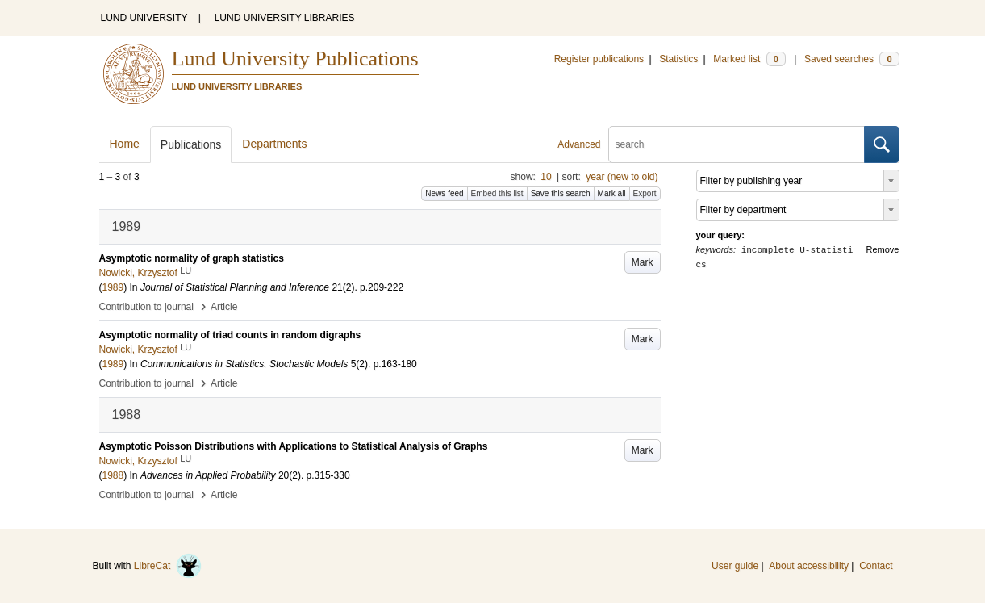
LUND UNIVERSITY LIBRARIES (285, 17)
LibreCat (168, 566)
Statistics (678, 59)
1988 (113, 475)
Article (224, 306)
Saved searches (851, 59)
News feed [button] (444, 193)
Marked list (749, 59)
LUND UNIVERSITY (144, 17)
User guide (735, 566)
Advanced (578, 144)
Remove (882, 249)
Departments (274, 143)
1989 (113, 287)
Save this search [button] (561, 193)
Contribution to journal (146, 306)
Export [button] (645, 193)
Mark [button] (642, 262)
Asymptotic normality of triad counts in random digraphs (230, 335)
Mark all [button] (612, 193)
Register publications (599, 59)
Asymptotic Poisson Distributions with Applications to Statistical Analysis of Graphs (293, 446)
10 (545, 176)
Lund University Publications (295, 58)
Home (125, 143)
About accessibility (809, 566)
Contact (875, 566)
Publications (191, 144)
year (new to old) (621, 176)
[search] (736, 144)
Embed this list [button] (497, 193)
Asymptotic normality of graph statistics (191, 258)
